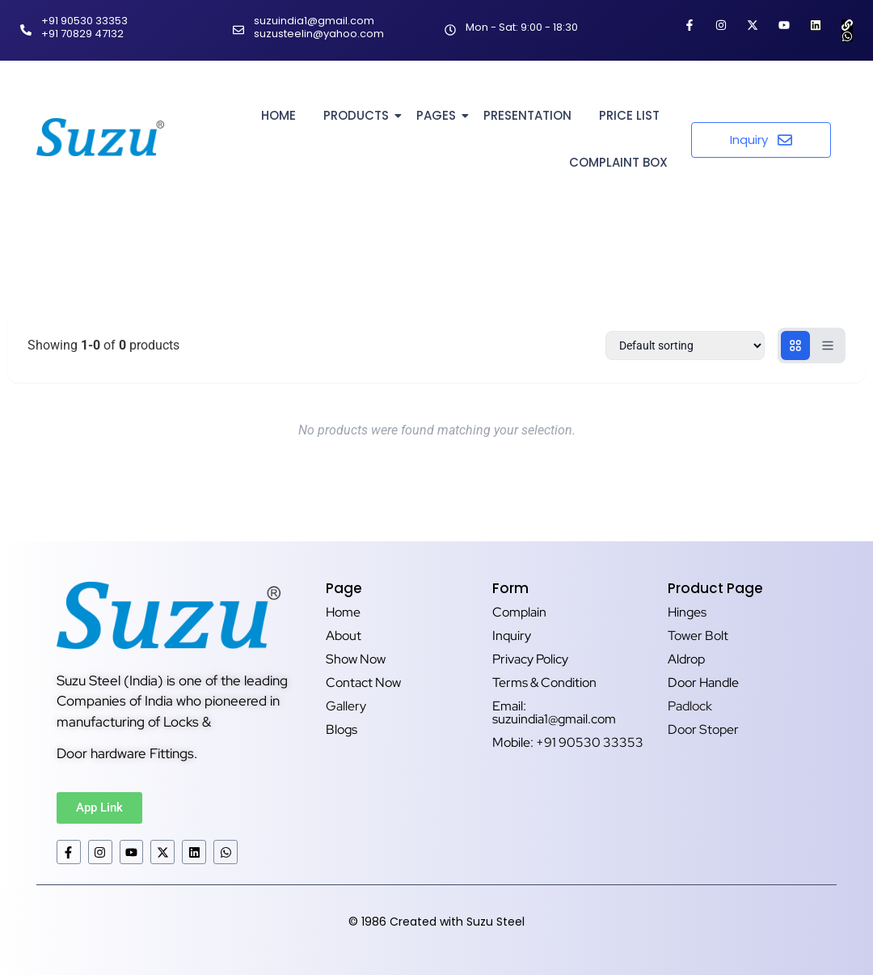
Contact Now (363, 682)
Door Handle (703, 682)
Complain (519, 612)
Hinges (687, 612)
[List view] (827, 345)
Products (358, 115)
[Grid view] (795, 345)
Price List (629, 115)
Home (278, 115)
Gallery (346, 705)
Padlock (690, 705)
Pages (439, 115)
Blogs (341, 729)
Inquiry (511, 635)
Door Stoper (703, 729)
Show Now (356, 659)
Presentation (527, 115)
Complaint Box (618, 162)
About (343, 635)
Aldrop (686, 659)
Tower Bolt (698, 635)
